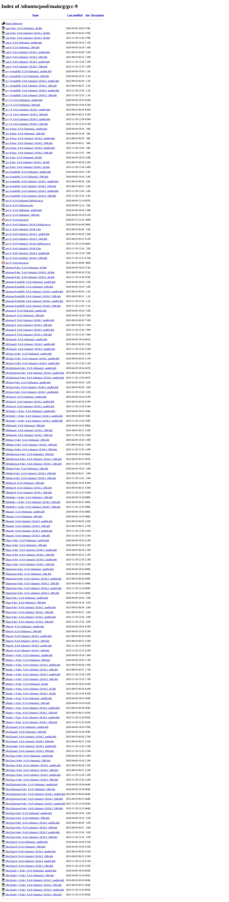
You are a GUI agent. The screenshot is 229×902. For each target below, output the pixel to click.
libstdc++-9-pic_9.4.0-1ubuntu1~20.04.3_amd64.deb (33, 717)
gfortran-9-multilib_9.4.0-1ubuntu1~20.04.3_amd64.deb (34, 301)
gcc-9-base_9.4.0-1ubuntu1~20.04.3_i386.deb (29, 152)
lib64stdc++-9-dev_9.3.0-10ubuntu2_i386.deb (29, 497)
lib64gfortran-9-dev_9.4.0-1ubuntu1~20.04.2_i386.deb (34, 459)
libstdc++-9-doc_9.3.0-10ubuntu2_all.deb (27, 684)
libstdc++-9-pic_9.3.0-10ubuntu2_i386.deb (27, 703)
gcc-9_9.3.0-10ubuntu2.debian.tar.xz (24, 200)
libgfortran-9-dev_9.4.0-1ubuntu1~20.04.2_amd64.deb (33, 578)
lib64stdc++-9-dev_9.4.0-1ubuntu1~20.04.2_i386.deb (33, 502)
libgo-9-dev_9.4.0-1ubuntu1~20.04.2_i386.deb (29, 612)
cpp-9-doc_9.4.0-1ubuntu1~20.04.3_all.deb (28, 38)
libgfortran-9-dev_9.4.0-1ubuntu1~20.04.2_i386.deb (32, 583)
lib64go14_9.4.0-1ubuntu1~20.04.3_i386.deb (29, 492)
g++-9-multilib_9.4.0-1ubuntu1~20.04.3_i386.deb (31, 95)
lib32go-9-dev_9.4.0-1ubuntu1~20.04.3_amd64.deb (32, 392)
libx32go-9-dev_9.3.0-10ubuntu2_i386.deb (27, 818)
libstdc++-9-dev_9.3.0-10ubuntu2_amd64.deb (29, 655)
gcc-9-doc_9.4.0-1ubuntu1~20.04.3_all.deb (28, 167)
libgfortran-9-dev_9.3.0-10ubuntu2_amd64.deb (30, 569)
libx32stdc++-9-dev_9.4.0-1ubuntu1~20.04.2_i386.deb (34, 885)
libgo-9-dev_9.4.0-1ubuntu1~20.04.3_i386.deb (29, 621)
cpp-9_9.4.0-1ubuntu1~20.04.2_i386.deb (26, 57)
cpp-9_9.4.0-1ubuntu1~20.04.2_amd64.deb (28, 52)
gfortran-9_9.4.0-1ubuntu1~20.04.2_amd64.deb (30, 320)
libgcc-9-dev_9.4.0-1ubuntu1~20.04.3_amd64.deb (31, 559)
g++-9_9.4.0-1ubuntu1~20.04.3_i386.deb (27, 124)
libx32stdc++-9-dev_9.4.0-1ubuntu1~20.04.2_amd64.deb (35, 880)
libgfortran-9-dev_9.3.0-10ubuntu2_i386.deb (28, 574)
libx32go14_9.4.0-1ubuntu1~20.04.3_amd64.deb (31, 861)
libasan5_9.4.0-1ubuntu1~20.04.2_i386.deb (28, 526)
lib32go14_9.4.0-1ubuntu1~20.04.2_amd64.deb (30, 401)
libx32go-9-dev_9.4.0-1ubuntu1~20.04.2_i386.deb (31, 827)
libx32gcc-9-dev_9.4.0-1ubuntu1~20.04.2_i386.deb (32, 770)
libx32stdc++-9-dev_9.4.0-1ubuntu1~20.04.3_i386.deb (34, 894)
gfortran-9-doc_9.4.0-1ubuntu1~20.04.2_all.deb (30, 272)
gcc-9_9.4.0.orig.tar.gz (17, 262)
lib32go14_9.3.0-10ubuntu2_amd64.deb (26, 396)
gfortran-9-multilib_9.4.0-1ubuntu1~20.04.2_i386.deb (33, 296)
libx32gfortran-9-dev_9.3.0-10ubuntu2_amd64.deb (32, 784)
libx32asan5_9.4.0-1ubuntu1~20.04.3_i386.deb (30, 751)
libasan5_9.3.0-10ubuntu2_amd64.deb (25, 511)
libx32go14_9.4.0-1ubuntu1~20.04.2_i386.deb (29, 856)
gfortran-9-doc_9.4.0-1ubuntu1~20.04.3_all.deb (30, 277)
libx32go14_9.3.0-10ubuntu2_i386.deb (25, 846)
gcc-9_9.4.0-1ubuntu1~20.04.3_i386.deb (26, 258)
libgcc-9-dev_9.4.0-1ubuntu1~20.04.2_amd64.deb (31, 550)
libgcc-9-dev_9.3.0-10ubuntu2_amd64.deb (27, 540)
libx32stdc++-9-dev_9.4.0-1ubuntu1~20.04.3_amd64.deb (35, 889)
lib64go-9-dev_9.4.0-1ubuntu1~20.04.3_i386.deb (31, 478)
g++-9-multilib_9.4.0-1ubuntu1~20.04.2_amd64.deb (32, 81)
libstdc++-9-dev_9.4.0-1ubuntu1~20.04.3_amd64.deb (33, 674)
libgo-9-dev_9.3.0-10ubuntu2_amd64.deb (27, 597)
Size (87, 15)
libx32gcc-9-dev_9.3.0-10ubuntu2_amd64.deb (29, 755)
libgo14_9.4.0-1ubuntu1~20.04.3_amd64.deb (29, 645)
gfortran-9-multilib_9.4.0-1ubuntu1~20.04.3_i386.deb (33, 306)
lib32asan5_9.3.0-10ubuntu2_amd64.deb (26, 339)
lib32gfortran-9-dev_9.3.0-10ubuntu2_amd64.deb (31, 368)
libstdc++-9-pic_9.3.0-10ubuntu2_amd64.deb (29, 698)
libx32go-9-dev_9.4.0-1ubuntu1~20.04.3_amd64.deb (33, 832)
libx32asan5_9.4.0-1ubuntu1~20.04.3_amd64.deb (31, 746)
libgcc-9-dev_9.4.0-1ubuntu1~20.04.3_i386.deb (30, 564)
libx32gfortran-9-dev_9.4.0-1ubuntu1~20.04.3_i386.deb (34, 808)
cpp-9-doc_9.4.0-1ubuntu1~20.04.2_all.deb (28, 33)
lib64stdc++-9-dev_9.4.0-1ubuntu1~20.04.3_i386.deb (33, 507)
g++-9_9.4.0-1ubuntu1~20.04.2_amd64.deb (28, 109)
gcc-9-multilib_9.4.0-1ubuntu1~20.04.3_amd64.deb (32, 191)
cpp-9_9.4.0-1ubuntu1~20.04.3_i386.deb (26, 66)
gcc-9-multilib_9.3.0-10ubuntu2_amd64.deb (28, 172)
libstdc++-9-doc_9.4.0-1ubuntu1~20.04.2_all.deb (31, 688)
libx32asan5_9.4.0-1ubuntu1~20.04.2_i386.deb (30, 741)
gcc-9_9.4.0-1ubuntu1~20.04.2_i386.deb (26, 239)
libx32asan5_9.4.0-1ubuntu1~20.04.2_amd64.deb (31, 736)
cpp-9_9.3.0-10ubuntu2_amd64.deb (24, 42)
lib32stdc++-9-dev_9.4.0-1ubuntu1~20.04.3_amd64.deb (34, 420)
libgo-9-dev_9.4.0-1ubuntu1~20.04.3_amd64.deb (31, 617)
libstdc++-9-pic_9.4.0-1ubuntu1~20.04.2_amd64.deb (33, 708)
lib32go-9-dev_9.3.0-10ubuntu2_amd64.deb (28, 382)
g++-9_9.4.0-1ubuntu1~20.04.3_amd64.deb (28, 119)
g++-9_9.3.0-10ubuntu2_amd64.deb (24, 100)
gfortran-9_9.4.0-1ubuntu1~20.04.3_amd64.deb (30, 329)
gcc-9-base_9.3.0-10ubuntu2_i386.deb (25, 133)
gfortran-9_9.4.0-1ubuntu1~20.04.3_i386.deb (29, 334)
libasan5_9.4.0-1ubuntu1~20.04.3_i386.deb (28, 535)
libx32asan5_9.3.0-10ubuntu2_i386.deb (26, 732)
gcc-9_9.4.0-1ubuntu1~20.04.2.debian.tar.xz (28, 224)
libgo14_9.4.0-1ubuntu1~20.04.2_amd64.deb (29, 636)
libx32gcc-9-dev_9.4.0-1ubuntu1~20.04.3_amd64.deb (33, 775)
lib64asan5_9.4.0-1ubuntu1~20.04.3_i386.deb (29, 435)
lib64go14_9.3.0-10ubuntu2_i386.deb (25, 483)
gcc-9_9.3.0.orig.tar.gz (17, 219)
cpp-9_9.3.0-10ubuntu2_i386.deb (23, 47)
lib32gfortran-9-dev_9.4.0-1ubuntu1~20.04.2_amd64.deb (35, 373)
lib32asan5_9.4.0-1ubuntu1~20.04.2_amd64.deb (30, 344)
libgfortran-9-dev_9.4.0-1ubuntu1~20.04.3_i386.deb (32, 593)
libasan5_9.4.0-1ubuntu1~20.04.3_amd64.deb (29, 530)
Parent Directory (14, 23)
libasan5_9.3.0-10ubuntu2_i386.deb (24, 516)
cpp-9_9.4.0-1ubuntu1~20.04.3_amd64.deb (28, 61)
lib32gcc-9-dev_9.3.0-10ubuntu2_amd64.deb (29, 353)
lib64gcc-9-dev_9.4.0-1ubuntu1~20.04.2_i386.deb (31, 444)
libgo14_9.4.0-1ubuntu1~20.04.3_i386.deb (27, 650)
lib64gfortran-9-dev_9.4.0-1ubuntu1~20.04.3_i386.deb (34, 463)
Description (97, 15)
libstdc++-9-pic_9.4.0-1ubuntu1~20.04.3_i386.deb (31, 722)
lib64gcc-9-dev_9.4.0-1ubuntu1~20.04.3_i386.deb (31, 449)
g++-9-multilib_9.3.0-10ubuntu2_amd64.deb (28, 71)
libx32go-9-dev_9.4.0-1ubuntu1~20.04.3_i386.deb (31, 837)
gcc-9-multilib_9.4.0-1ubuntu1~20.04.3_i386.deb (31, 195)
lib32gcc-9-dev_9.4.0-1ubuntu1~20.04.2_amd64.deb (32, 358)
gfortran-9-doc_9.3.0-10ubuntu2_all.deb (26, 267)
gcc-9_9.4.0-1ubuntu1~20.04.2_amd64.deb (28, 234)
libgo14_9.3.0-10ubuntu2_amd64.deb (25, 626)
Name (35, 15)
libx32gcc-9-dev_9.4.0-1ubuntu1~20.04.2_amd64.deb (33, 765)
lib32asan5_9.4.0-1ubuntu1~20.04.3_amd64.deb (30, 349)
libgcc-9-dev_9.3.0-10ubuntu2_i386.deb (26, 545)
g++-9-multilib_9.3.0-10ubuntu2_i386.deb (27, 76)
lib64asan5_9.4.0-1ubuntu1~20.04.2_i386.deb (29, 430)
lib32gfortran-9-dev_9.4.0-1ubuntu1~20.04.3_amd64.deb (35, 377)
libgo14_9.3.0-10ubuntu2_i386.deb (24, 631)
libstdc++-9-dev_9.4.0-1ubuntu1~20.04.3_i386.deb (32, 679)
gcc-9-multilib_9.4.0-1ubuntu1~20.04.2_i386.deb (31, 186)
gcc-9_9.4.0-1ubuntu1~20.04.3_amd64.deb (28, 253)
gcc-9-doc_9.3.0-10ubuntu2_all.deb (24, 157)
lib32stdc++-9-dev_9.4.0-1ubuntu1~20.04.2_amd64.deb (34, 416)
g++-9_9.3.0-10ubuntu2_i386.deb (23, 105)
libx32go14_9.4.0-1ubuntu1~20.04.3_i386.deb (29, 866)
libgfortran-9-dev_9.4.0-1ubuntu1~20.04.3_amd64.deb (33, 588)
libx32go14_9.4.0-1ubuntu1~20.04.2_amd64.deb (31, 851)
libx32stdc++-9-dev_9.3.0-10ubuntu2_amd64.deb (31, 870)
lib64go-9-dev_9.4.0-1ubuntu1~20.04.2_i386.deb (31, 473)
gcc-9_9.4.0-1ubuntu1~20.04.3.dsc (23, 248)
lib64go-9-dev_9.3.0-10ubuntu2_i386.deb (27, 468)
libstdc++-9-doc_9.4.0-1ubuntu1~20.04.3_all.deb (31, 693)
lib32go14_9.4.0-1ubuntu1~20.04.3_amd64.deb (30, 406)
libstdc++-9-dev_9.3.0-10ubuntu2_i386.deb (28, 660)
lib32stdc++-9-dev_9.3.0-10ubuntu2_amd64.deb (30, 411)
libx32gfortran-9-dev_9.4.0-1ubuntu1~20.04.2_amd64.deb (35, 794)
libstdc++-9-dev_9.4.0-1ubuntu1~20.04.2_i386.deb (32, 669)
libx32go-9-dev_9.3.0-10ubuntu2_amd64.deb (29, 813)
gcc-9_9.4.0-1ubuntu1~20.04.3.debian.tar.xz (28, 243)
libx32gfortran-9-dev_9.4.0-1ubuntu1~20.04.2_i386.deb (34, 799)
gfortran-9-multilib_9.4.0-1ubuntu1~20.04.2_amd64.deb (34, 291)
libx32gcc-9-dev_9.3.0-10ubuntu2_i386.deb (28, 760)
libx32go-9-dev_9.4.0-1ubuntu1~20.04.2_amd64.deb (33, 822)
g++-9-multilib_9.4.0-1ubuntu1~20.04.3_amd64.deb (32, 90)
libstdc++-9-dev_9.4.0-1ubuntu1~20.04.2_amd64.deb (33, 664)
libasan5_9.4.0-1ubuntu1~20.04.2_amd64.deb (29, 521)
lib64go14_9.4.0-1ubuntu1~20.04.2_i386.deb (29, 487)
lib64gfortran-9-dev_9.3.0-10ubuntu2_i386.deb (30, 454)
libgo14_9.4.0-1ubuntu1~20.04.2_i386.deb (27, 641)
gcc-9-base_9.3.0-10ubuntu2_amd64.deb (26, 128)
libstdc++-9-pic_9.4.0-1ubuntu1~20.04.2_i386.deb (31, 712)
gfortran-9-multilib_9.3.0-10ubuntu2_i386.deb (29, 286)
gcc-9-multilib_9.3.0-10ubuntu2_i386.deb (27, 176)
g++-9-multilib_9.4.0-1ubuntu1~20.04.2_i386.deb (31, 85)
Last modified (75, 15)
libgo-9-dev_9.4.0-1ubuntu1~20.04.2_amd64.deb (31, 607)
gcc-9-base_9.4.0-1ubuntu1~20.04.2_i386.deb (29, 143)
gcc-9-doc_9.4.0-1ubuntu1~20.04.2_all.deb (28, 162)
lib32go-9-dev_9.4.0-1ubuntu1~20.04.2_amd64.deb (32, 387)
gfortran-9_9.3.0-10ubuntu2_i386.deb (25, 315)
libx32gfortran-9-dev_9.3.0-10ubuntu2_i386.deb (30, 789)
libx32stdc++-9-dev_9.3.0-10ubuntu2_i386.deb (30, 875)
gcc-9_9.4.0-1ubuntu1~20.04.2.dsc (23, 229)
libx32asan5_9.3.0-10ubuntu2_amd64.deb (27, 727)
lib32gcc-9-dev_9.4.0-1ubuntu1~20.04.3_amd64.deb (32, 363)
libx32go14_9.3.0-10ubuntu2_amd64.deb (27, 842)
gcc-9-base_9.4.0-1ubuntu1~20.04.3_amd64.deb (30, 148)
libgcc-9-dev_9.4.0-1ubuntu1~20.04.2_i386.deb (30, 554)
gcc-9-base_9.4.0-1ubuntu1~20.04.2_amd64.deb (30, 138)
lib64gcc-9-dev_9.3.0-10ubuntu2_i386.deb (27, 440)
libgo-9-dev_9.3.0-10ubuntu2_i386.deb (26, 602)
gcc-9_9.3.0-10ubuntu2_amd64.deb (24, 210)
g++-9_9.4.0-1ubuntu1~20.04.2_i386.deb (27, 114)
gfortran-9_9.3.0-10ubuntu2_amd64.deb (26, 310)
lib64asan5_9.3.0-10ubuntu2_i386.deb (25, 425)
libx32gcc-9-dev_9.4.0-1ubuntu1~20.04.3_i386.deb (32, 779)
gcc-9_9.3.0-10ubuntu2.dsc (19, 205)
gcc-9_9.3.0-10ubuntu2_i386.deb (22, 215)
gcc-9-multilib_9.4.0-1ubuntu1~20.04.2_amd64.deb (32, 181)
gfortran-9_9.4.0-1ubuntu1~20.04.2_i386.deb (29, 325)
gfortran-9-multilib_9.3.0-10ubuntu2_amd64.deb (30, 282)
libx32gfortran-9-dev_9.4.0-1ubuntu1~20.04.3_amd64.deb (35, 803)
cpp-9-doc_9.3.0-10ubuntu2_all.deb (24, 28)
